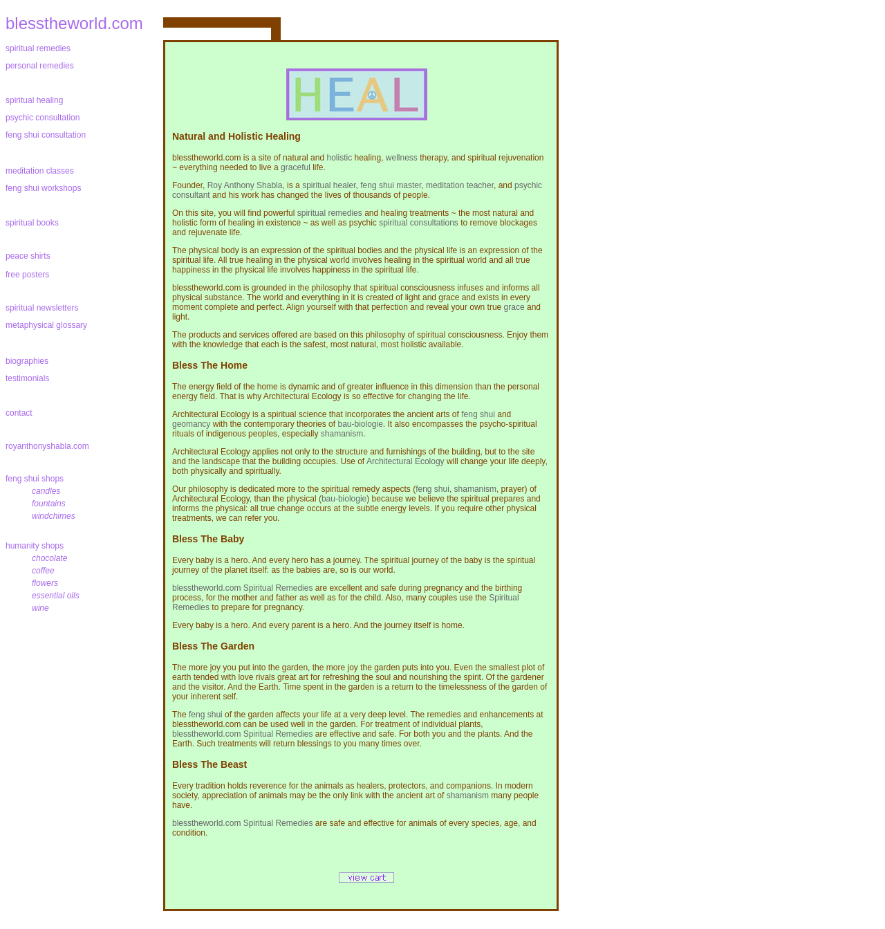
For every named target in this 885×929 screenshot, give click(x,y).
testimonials (27, 378)
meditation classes (40, 171)
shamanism (342, 434)
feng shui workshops (43, 188)
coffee (43, 571)
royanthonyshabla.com (47, 446)
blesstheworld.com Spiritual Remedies (242, 588)
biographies (27, 361)
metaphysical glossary (46, 325)
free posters (27, 274)
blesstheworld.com (74, 23)
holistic (339, 158)
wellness (402, 158)
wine (40, 608)
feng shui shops (37, 479)
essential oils (56, 595)
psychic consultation (43, 117)
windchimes (53, 516)
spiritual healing (34, 100)
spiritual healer (328, 185)
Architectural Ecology (405, 461)
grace (514, 307)
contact (19, 413)
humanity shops (37, 546)
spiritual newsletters (42, 308)
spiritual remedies (38, 48)
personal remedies (40, 66)
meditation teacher (460, 185)
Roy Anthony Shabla (245, 185)
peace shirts (28, 256)
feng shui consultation (46, 135)
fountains (49, 503)
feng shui (478, 414)
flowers (45, 583)
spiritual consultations (418, 223)
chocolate (49, 558)
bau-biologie (359, 424)
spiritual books (32, 223)
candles (46, 491)
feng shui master (390, 185)
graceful (295, 167)
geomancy (191, 424)
